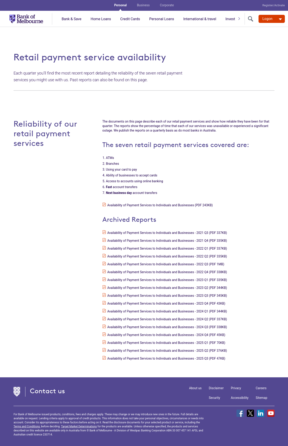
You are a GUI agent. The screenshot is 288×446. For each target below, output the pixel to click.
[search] (252, 19)
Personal (120, 5)
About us (195, 388)
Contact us (47, 391)
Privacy (236, 388)
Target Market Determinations (79, 426)
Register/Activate (273, 5)
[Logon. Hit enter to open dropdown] (272, 19)
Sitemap (261, 398)
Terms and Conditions (27, 426)
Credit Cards (130, 19)
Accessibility (239, 398)
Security (214, 398)
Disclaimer (216, 388)
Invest (230, 19)
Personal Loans (161, 19)
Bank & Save (71, 19)
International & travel (199, 19)
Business (143, 5)
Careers (261, 388)
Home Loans (101, 19)
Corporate (167, 5)
